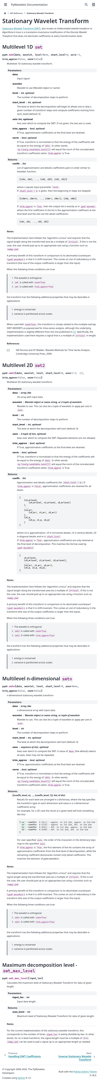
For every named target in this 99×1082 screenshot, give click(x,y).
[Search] (86, 4)
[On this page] (93, 4)
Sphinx (21, 1077)
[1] (74, 331)
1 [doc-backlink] (8, 350)
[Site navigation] (5, 4)
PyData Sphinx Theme (85, 1071)
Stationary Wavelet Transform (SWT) (21, 28)
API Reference (16, 13)
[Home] (5, 13)
